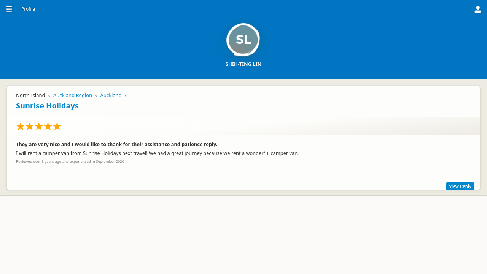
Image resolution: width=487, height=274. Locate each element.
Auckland (111, 95)
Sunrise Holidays (47, 105)
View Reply (460, 186)
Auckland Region (72, 95)
